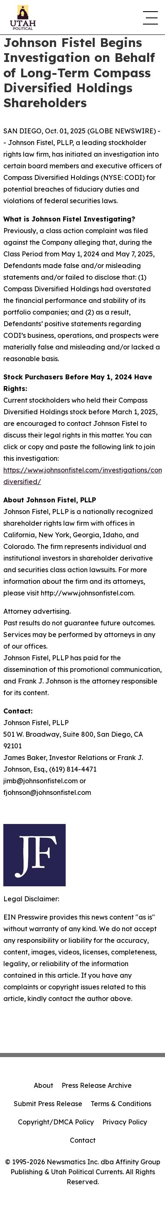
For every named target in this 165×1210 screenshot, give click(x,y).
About (43, 1085)
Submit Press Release (48, 1103)
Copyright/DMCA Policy (56, 1122)
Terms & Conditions (121, 1103)
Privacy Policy (124, 1122)
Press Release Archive (97, 1085)
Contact (83, 1140)
